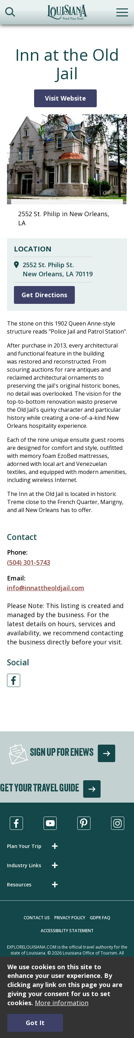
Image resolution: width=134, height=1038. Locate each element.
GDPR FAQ (100, 918)
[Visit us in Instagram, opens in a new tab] (117, 823)
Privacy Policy (69, 918)
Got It (35, 1022)
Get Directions (44, 295)
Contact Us (37, 918)
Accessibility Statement (67, 931)
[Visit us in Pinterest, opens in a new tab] (83, 823)
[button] (34, 846)
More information (61, 1003)
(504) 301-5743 (28, 562)
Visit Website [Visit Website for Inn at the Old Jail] (65, 98)
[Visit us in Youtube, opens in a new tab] (50, 823)
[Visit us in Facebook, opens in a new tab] (16, 823)
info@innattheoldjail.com (45, 588)
